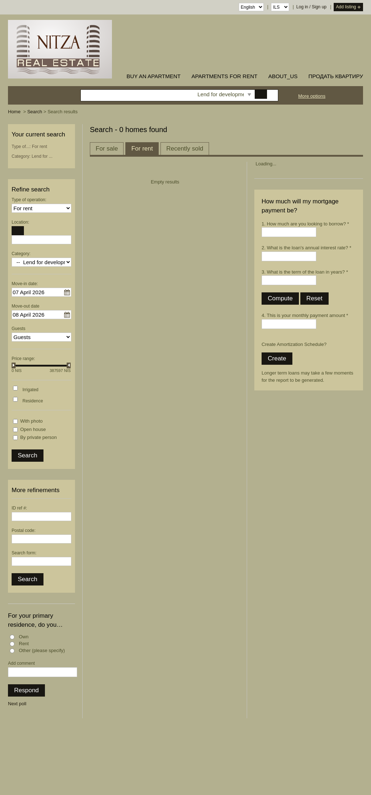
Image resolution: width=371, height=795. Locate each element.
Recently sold (184, 148)
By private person (38, 437)
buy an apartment (153, 76)
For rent (142, 148)
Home (14, 111)
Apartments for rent (224, 76)
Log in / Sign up (311, 6)
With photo (31, 421)
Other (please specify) (42, 650)
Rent (24, 643)
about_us (282, 76)
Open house (33, 429)
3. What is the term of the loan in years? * (305, 272)
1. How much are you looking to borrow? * (305, 224)
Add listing (348, 7)
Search (34, 111)
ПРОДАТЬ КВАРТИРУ (335, 76)
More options (311, 96)
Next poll (17, 703)
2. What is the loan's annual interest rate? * (306, 247)
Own (24, 636)
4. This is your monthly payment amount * (305, 315)
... (67, 292)
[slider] (14, 365)
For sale (107, 148)
